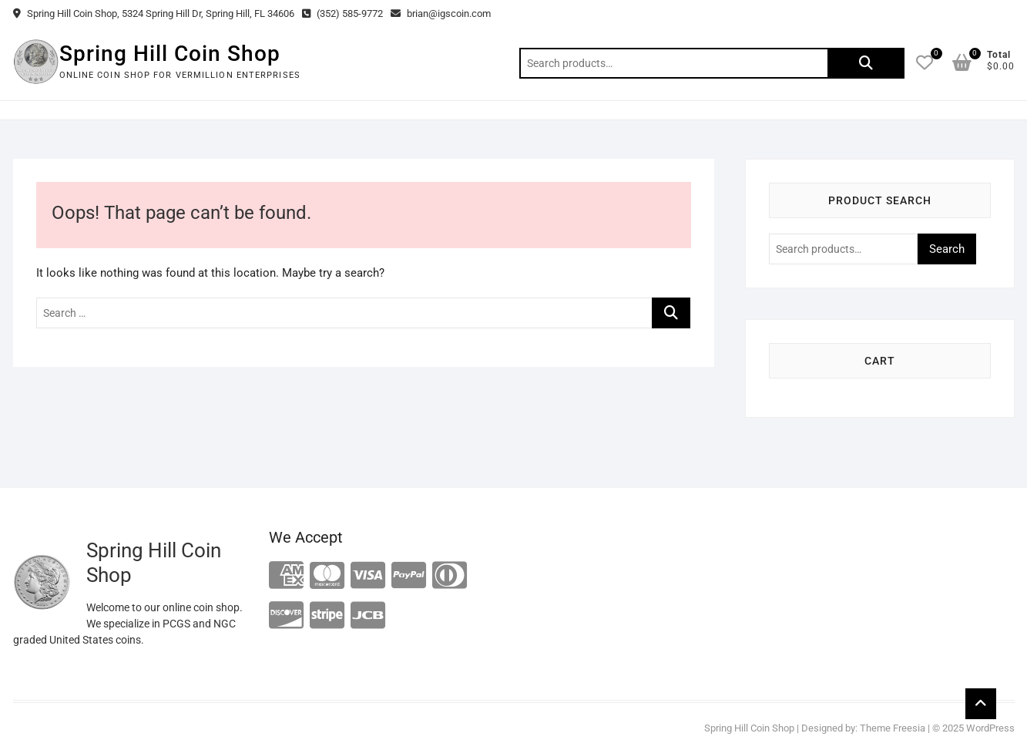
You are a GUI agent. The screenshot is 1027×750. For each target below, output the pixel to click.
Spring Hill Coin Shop (169, 53)
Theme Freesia (892, 728)
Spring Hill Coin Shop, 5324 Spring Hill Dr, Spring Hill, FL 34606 (153, 13)
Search (865, 63)
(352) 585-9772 (342, 13)
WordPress (990, 728)
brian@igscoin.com (441, 13)
